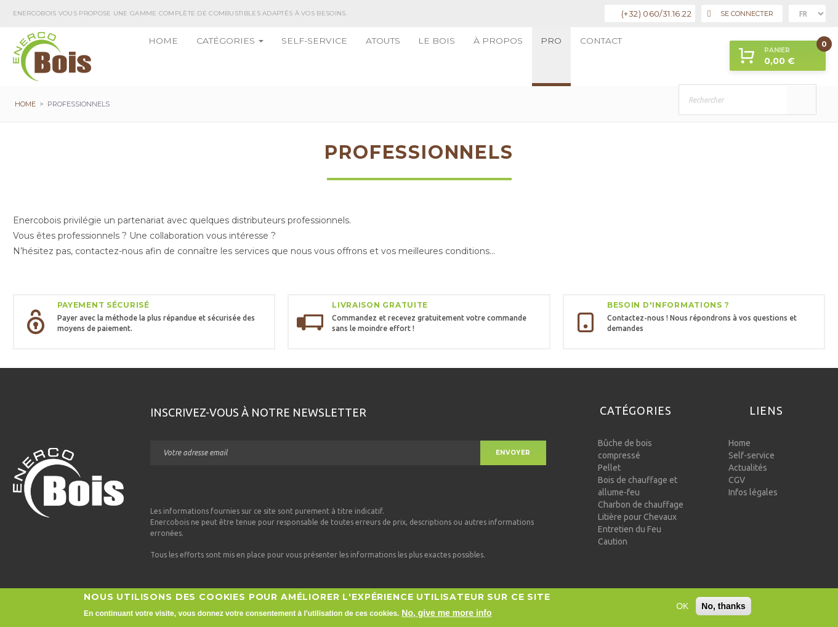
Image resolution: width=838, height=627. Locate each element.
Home (159, 56)
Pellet (609, 468)
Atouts (341, 56)
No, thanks (723, 607)
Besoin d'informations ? (668, 305)
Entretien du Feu (629, 529)
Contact (524, 56)
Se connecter (740, 13)
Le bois (386, 56)
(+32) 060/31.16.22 (656, 13)
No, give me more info (446, 614)
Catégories (215, 56)
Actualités (747, 468)
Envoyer (513, 453)
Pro (482, 56)
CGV (736, 480)
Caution (612, 541)
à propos (437, 56)
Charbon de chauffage (640, 504)
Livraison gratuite (380, 305)
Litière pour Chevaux (637, 517)
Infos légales (753, 492)
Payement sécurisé (103, 305)
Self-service (285, 56)
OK (682, 607)
